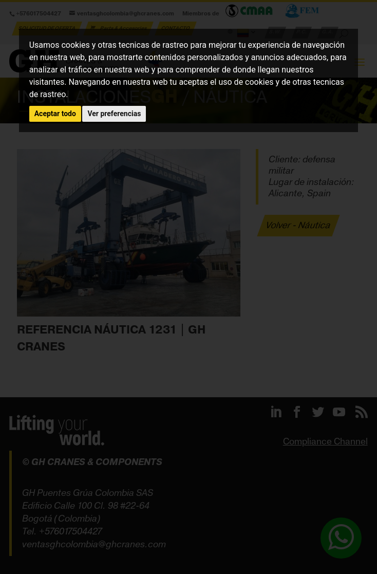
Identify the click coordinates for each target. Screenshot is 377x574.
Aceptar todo (55, 113)
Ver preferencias (114, 113)
